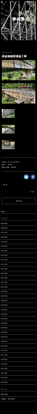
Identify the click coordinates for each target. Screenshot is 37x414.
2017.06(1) (4, 359)
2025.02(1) (4, 223)
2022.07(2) (4, 232)
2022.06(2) (4, 237)
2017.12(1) (4, 350)
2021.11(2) (4, 264)
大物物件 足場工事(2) (8, 399)
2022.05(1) (4, 241)
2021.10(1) (4, 269)
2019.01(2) (4, 337)
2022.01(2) (4, 255)
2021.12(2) (4, 259)
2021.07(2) (4, 282)
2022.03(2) (4, 250)
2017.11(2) (4, 355)
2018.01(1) (4, 346)
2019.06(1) (4, 318)
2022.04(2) (4, 246)
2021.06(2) (4, 287)
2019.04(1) (4, 323)
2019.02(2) (4, 332)
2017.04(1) (4, 368)
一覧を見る (18, 201)
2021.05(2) (4, 291)
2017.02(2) (4, 377)
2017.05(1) (4, 364)
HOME (3, 211)
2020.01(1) (4, 314)
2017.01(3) (4, 382)
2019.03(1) (4, 327)
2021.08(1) (4, 278)
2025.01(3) (4, 228)
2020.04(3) (4, 305)
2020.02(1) (4, 309)
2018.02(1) (4, 341)
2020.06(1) (4, 300)
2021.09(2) (4, 273)
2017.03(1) (4, 373)
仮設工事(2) (4, 394)
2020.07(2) (4, 296)
